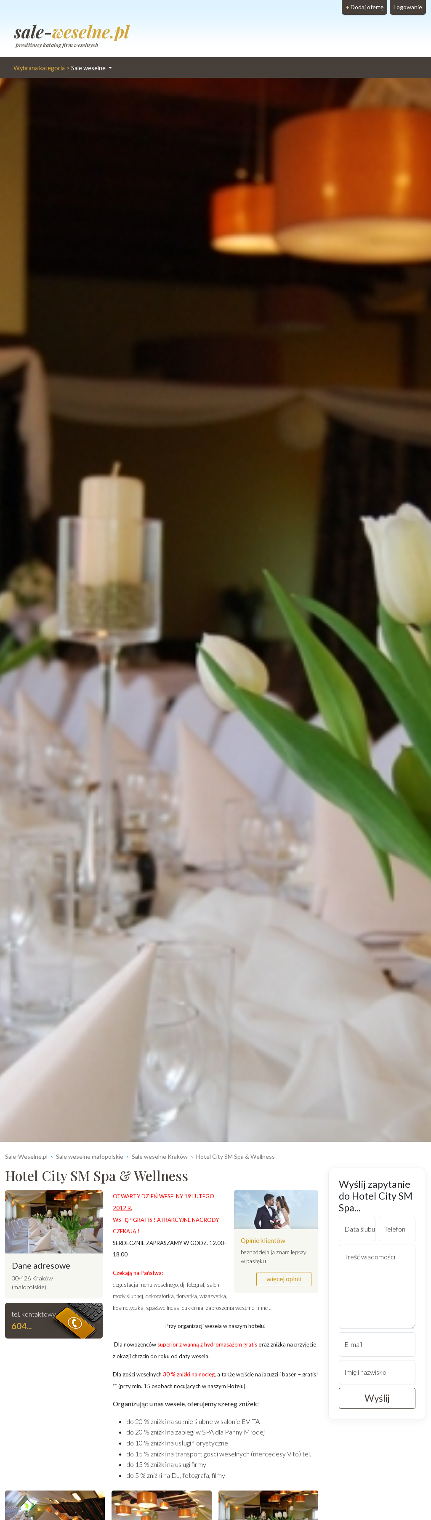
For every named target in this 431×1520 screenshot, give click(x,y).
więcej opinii (283, 1279)
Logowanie (408, 7)
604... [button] (21, 1325)
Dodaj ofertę (364, 7)
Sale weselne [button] (60, 68)
